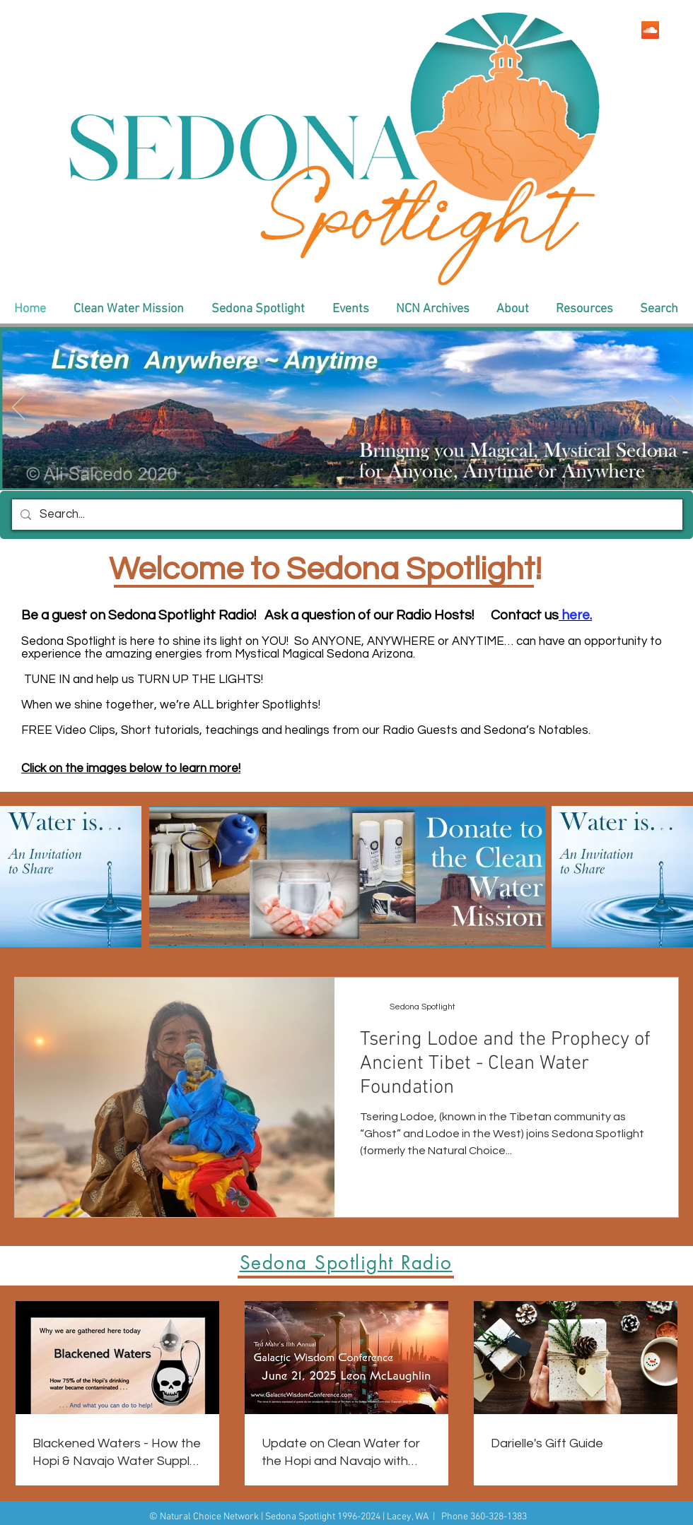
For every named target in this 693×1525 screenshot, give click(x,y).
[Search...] (346, 514)
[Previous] (18, 408)
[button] (128, 309)
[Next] (676, 408)
